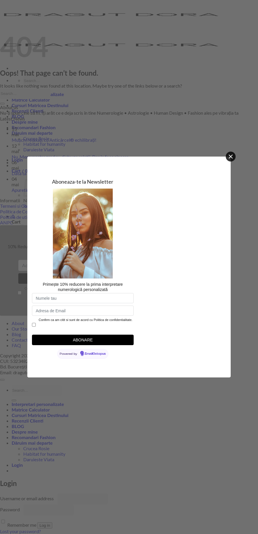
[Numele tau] (83, 298)
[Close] (231, 157)
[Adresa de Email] (83, 311)
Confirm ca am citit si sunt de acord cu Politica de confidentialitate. (85, 320)
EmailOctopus (95, 353)
